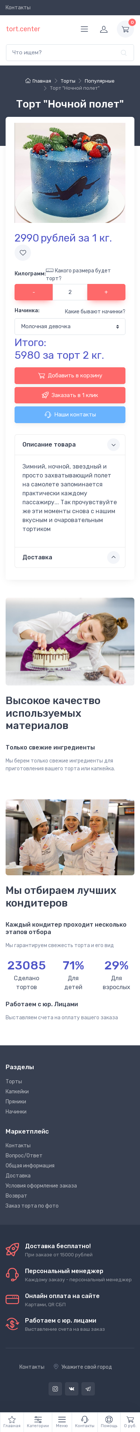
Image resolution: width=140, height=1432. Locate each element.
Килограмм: (30, 274)
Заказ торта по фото (32, 1206)
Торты (14, 1081)
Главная (38, 81)
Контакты (18, 7)
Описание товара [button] (71, 444)
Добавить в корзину (70, 375)
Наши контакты (70, 414)
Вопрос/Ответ (24, 1156)
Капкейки (17, 1092)
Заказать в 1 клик (70, 394)
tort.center (23, 29)
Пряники (16, 1102)
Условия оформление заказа (41, 1186)
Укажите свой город (82, 1367)
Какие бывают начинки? (95, 312)
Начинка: (27, 310)
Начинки (16, 1112)
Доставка (18, 1176)
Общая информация (30, 1166)
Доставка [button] (71, 557)
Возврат (16, 1196)
